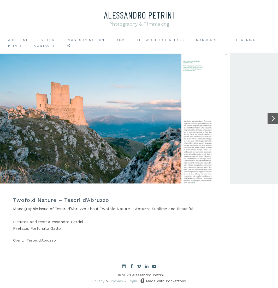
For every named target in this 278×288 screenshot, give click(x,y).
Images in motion (85, 40)
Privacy (98, 281)
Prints (15, 45)
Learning (246, 40)
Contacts (44, 45)
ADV (120, 40)
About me (18, 40)
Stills (48, 40)
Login (132, 281)
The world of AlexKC (160, 40)
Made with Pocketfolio (163, 280)
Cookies (116, 281)
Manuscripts (210, 40)
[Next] (273, 118)
